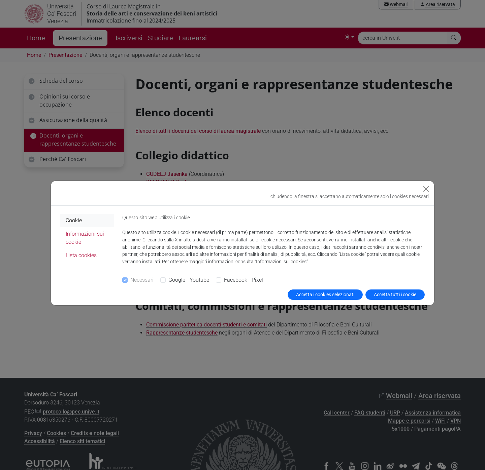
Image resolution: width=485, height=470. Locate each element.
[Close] (426, 189)
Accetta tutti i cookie (395, 294)
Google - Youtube (188, 280)
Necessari (142, 280)
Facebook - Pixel (243, 280)
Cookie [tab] (74, 220)
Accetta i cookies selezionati (325, 294)
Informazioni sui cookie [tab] (85, 238)
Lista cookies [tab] (81, 255)
